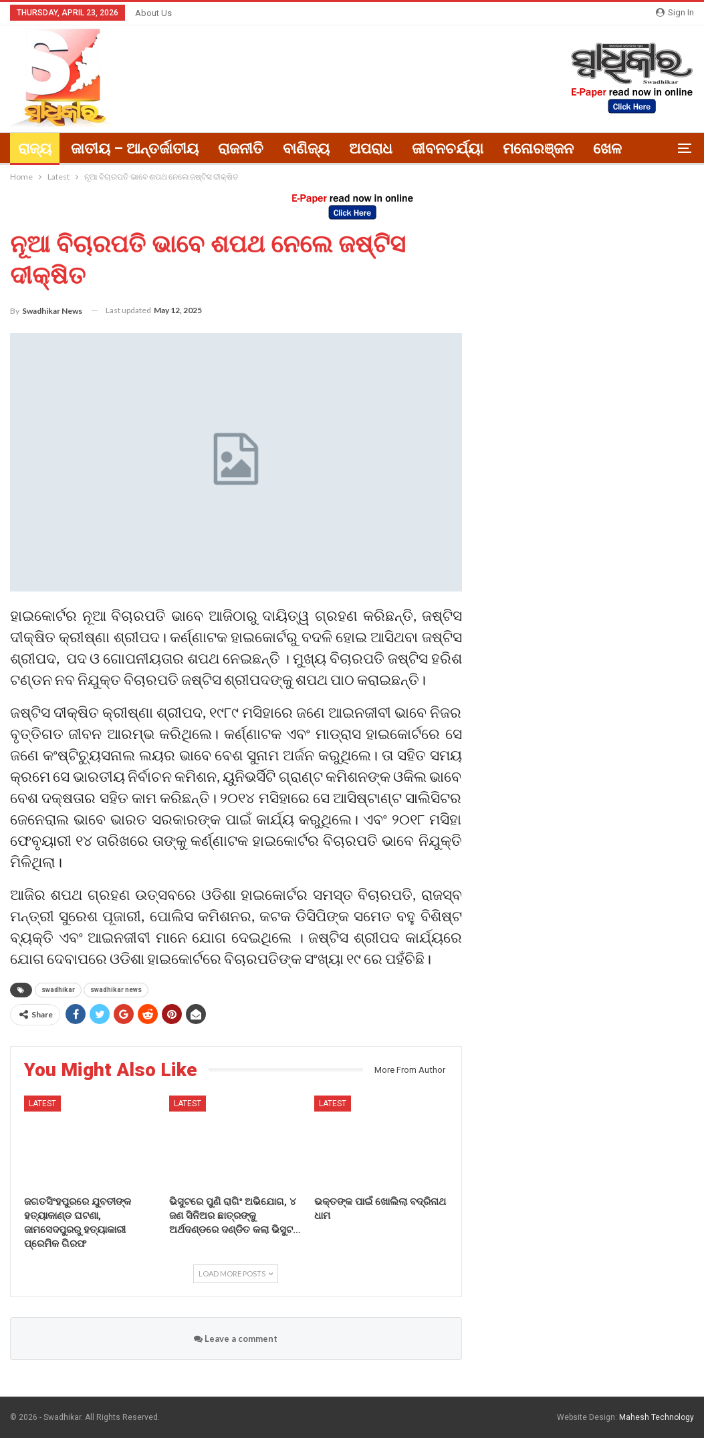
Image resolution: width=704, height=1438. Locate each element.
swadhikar (58, 989)
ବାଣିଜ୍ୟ (306, 148)
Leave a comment (235, 1338)
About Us (153, 13)
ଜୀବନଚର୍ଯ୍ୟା (447, 148)
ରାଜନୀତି (240, 148)
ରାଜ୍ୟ (34, 148)
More (610, 148)
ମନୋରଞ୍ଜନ (538, 148)
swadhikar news (116, 989)
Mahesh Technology (656, 1417)
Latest (42, 1103)
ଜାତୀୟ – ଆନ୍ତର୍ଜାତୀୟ (135, 148)
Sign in (675, 12)
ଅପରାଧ (370, 148)
